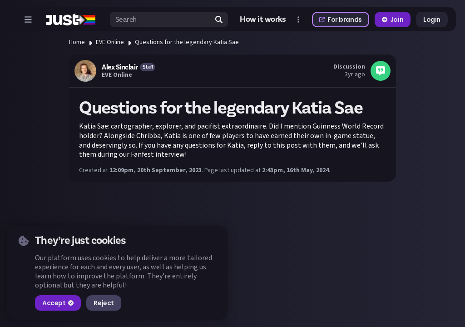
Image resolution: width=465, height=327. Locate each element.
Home (77, 42)
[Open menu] (28, 19)
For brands (340, 19)
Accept (58, 302)
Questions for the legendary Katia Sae (187, 42)
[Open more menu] (298, 19)
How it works (263, 20)
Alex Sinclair (120, 67)
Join (392, 19)
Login (431, 19)
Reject (104, 302)
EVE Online (110, 42)
